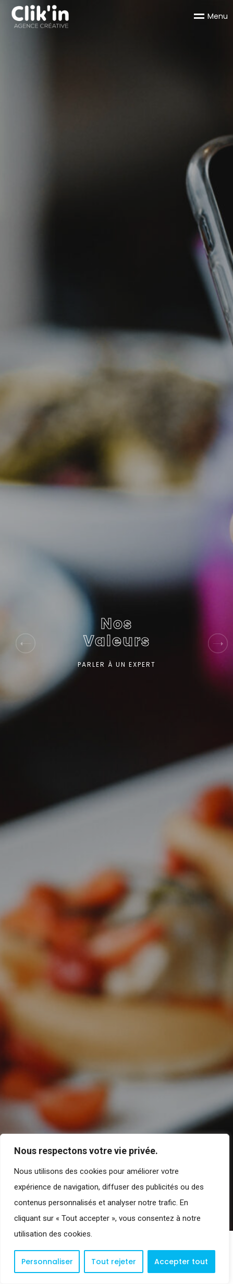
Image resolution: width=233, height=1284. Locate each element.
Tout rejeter (113, 1261)
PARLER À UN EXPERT (117, 665)
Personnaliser (47, 1261)
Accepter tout (181, 1261)
